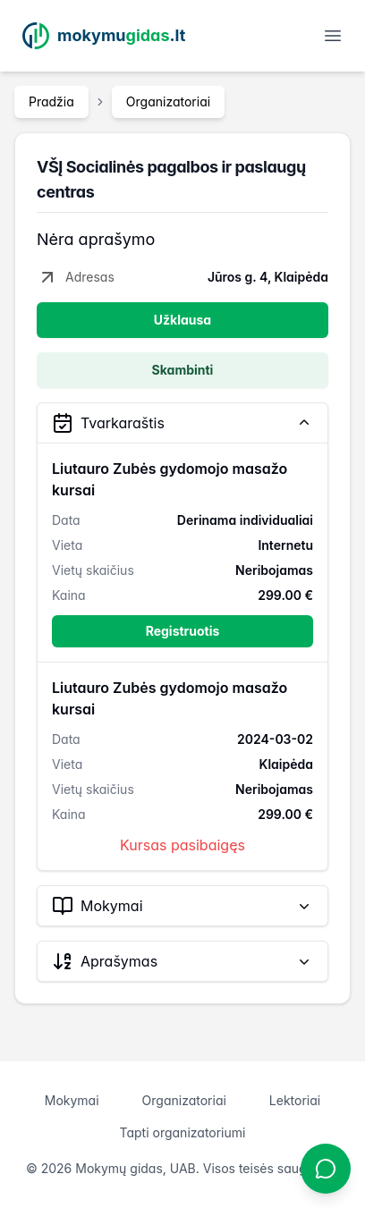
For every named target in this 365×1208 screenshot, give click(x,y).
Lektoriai (294, 1100)
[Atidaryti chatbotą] (326, 1169)
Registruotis (183, 630)
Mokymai (72, 1100)
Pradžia (51, 101)
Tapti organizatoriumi (183, 1132)
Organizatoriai (168, 101)
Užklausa (182, 319)
